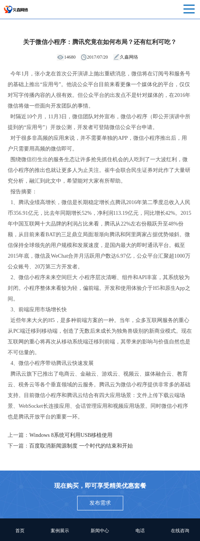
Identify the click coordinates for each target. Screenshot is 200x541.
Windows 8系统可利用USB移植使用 (70, 435)
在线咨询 (180, 530)
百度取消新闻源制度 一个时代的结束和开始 (81, 446)
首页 (20, 530)
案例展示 (60, 530)
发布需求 (100, 503)
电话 (140, 530)
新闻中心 (100, 530)
